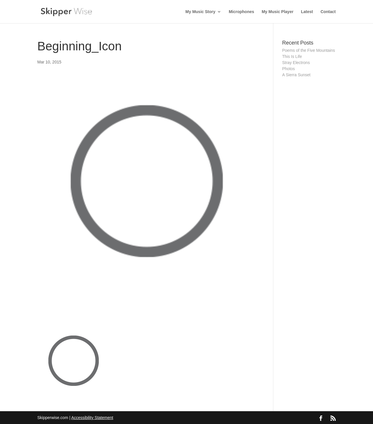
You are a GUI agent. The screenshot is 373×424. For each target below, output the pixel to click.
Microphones (241, 12)
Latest (307, 12)
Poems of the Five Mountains (308, 50)
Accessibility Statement (92, 417)
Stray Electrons (296, 62)
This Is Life (292, 56)
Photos (288, 68)
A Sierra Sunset (296, 74)
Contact (328, 12)
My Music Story (200, 12)
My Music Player (277, 12)
